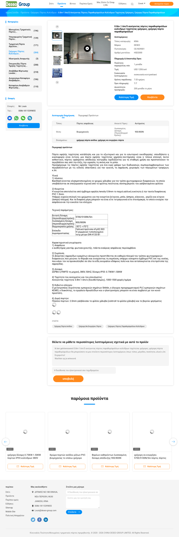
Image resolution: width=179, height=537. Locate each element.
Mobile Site (10, 511)
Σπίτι (8, 492)
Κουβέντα (23, 125)
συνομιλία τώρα (161, 4)
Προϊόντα (10, 496)
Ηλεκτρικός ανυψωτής (23, 58)
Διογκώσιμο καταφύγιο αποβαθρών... (23, 79)
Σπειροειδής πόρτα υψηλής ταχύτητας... (23, 65)
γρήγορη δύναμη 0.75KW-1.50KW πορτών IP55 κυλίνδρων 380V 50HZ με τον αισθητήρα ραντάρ (24, 458)
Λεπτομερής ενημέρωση (63, 115)
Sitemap (9, 508)
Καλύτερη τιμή (126, 97)
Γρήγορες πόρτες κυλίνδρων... (23, 52)
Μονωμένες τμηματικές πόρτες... (23, 30)
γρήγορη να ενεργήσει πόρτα (90, 326)
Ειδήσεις (9, 504)
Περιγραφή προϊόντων (88, 115)
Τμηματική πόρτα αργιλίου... (23, 45)
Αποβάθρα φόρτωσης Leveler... (23, 72)
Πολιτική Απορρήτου (15, 515)
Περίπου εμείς (12, 500)
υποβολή (68, 378)
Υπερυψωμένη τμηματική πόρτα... (23, 38)
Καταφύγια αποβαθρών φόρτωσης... (23, 86)
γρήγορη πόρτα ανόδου (63, 326)
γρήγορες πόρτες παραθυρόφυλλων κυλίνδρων (126, 326)
